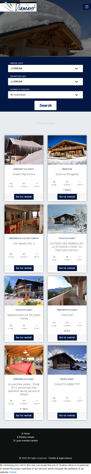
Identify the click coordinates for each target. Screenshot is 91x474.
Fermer (13, 472)
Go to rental (24, 196)
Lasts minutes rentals (26, 440)
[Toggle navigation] (87, 7)
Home (26, 433)
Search (45, 105)
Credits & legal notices (60, 458)
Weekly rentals (25, 437)
